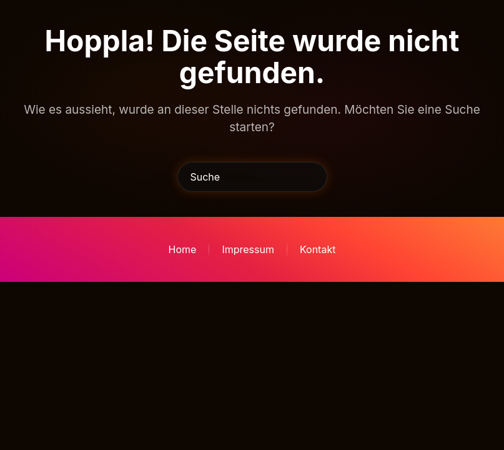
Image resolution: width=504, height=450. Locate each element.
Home (183, 249)
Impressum (248, 249)
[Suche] (252, 177)
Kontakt (317, 249)
